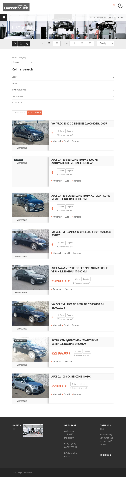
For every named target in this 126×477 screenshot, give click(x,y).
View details (21, 148)
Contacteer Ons (116, 17)
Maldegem (69, 438)
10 (74, 43)
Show (65, 43)
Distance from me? (65, 135)
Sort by (103, 43)
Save (61, 131)
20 (82, 43)
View (41, 43)
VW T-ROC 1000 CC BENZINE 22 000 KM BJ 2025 (79, 123)
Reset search (19, 113)
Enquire (70, 131)
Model (63, 83)
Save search (35, 112)
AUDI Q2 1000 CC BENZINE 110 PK (70, 376)
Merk (63, 77)
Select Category (19, 57)
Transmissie (63, 96)
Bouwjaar (63, 103)
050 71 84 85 (70, 444)
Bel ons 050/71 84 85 (98, 17)
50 (90, 43)
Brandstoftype (63, 90)
